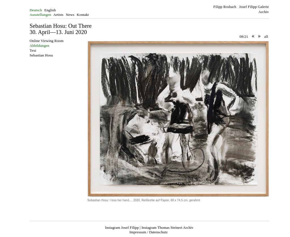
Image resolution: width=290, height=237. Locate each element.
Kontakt (83, 14)
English (50, 10)
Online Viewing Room (47, 41)
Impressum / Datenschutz (148, 232)
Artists (58, 14)
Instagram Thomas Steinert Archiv (167, 227)
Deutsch (36, 10)
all (266, 36)
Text (33, 50)
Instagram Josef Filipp (122, 227)
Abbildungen (39, 45)
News (70, 14)
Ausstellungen (40, 14)
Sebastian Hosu (41, 55)
